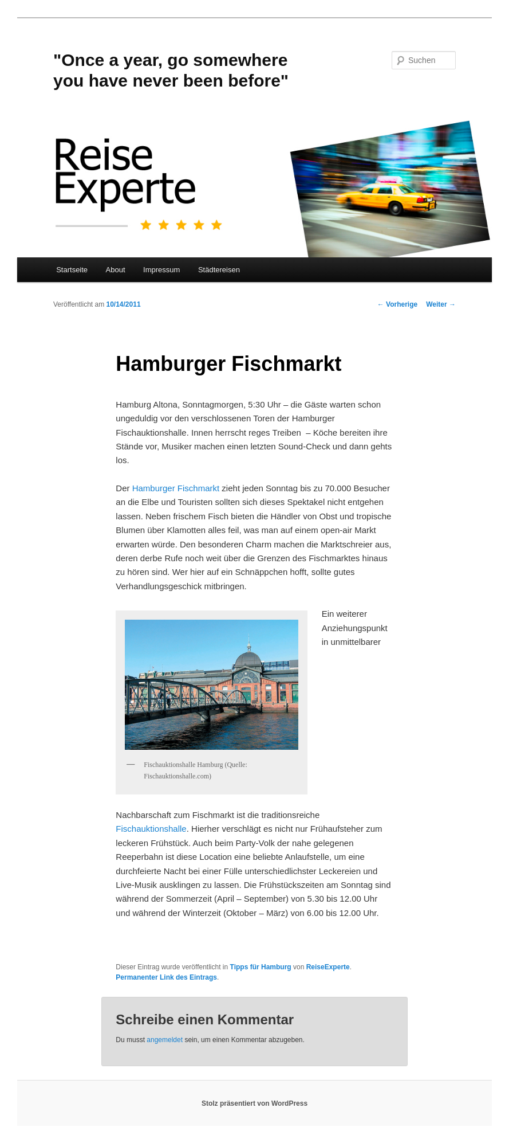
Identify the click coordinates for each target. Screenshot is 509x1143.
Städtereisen (219, 269)
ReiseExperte (328, 967)
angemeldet (165, 1040)
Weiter (441, 304)
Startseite (72, 269)
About (115, 269)
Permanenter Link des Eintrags (166, 977)
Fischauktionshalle (151, 828)
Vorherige (397, 304)
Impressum (161, 269)
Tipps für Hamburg (260, 967)
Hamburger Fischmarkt (176, 488)
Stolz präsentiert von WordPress (254, 1103)
